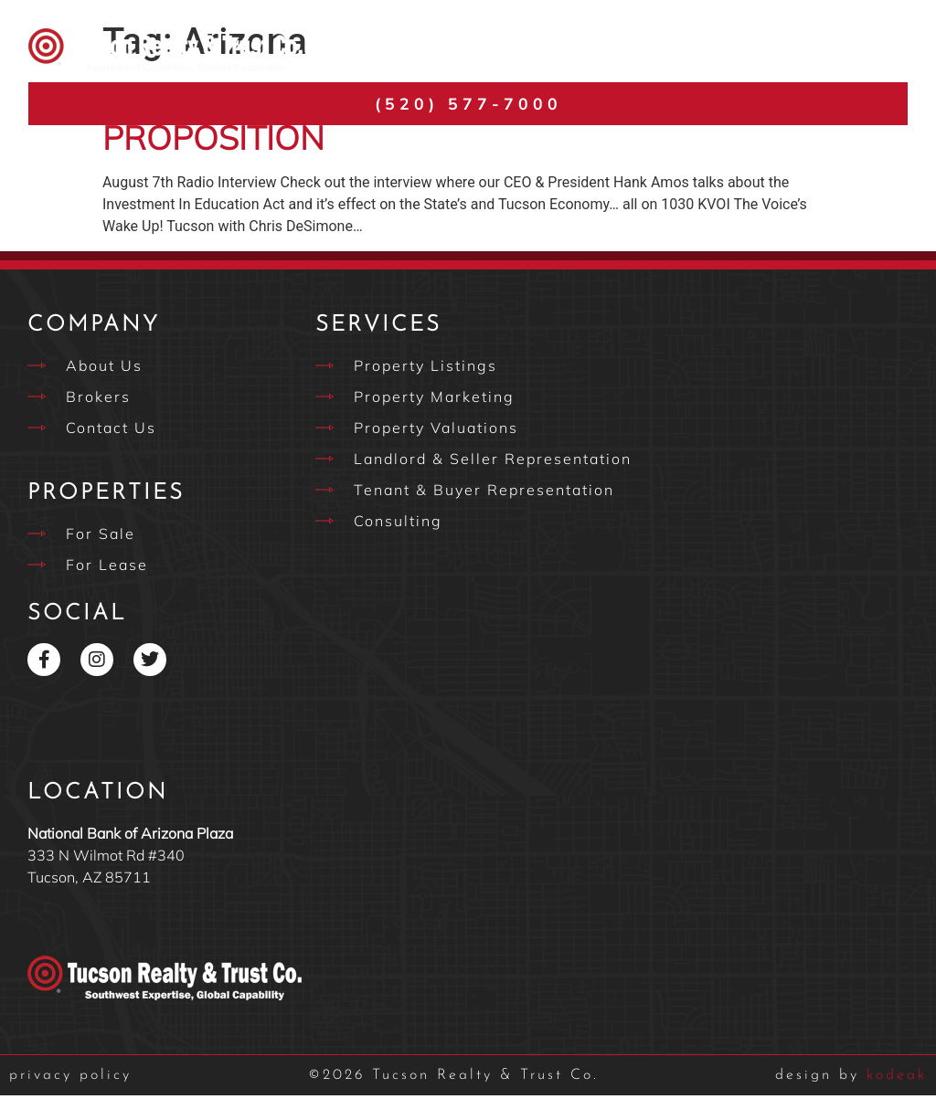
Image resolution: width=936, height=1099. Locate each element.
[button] (887, 50)
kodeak (851, 1079)
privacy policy (70, 1079)
